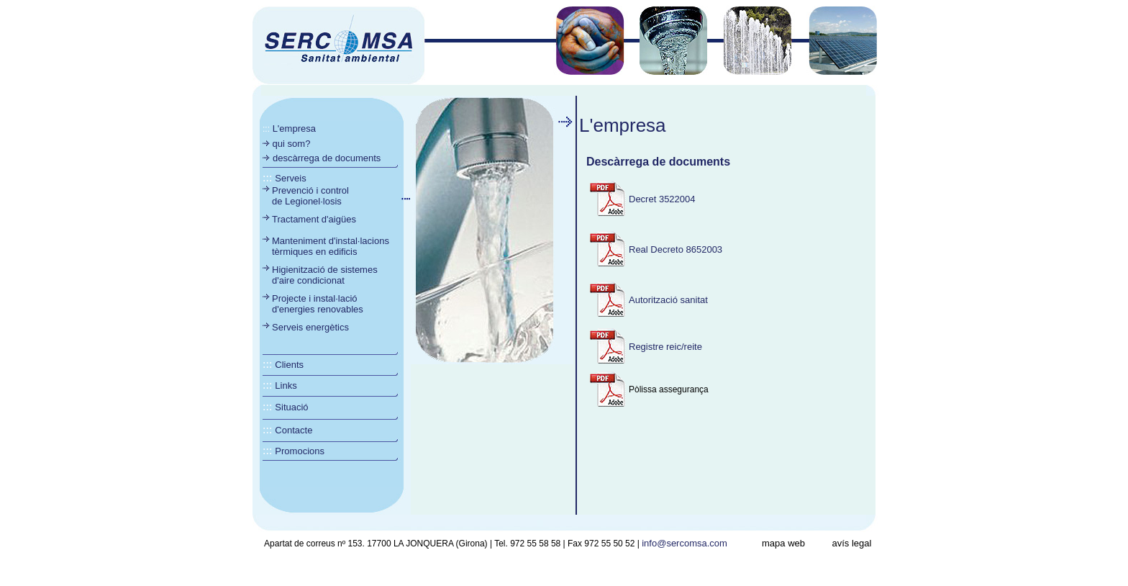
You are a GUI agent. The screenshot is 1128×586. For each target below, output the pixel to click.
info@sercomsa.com (684, 543)
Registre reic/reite (665, 346)
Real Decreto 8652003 (675, 249)
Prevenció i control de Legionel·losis (310, 196)
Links (285, 385)
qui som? (290, 143)
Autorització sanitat (668, 299)
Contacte (293, 430)
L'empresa (294, 128)
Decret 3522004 (662, 199)
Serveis (290, 178)
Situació (291, 407)
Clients (289, 364)
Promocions (299, 451)
